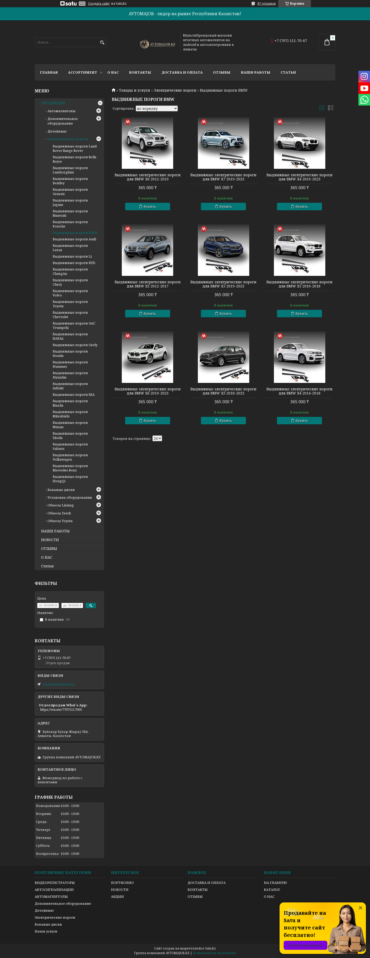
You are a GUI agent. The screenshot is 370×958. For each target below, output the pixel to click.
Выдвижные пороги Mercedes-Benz (70, 467)
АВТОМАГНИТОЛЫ (51, 896)
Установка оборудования (70, 497)
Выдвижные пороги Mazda (70, 403)
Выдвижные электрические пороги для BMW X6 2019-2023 (148, 391)
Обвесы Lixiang (61, 505)
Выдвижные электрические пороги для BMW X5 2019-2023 (223, 284)
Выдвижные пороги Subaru (70, 446)
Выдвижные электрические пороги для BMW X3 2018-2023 (223, 391)
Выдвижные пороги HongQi (70, 478)
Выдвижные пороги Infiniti (70, 385)
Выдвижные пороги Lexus (70, 247)
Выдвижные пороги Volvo (70, 292)
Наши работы (255, 72)
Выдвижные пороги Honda (70, 353)
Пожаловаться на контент (214, 953)
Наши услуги (46, 931)
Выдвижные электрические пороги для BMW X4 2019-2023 (299, 177)
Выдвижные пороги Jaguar (70, 202)
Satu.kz (210, 948)
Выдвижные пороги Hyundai (70, 375)
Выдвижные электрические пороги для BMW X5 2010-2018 (299, 284)
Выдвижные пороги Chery (70, 282)
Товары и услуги (134, 90)
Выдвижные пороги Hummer (70, 364)
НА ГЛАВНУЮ (275, 882)
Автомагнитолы (62, 111)
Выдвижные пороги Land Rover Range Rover (75, 148)
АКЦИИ (117, 896)
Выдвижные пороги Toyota (70, 303)
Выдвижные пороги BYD (74, 262)
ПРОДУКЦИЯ (53, 103)
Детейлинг (57, 131)
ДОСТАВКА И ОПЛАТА (207, 882)
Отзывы (221, 72)
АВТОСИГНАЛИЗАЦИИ (54, 889)
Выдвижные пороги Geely (75, 344)
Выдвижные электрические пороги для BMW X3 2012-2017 (148, 284)
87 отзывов (266, 3)
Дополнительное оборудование (63, 121)
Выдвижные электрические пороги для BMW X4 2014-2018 (299, 391)
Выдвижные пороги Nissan (70, 424)
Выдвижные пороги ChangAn (70, 271)
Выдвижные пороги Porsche (70, 223)
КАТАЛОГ (272, 889)
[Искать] (102, 42)
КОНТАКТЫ (198, 889)
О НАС (46, 557)
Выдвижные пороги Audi (74, 239)
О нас (113, 72)
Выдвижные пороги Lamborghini (70, 169)
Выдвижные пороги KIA (74, 394)
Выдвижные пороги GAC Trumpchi (74, 325)
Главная (49, 72)
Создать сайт (99, 3)
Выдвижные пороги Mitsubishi (70, 413)
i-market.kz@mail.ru (58, 684)
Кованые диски (61, 489)
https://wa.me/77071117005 (61, 709)
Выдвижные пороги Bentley (70, 180)
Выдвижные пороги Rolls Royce (74, 159)
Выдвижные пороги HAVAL (70, 336)
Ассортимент (82, 72)
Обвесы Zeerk (59, 513)
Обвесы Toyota (60, 520)
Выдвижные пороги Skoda (70, 435)
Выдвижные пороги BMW (75, 232)
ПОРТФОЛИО (122, 882)
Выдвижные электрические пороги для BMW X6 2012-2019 (148, 177)
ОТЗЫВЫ (49, 548)
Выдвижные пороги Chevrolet (70, 314)
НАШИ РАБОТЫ (55, 531)
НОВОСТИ (50, 540)
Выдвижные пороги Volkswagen (70, 457)
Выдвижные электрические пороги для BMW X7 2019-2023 (223, 177)
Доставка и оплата (182, 72)
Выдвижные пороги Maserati (70, 213)
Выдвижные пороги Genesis (70, 191)
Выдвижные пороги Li (72, 256)
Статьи (288, 72)
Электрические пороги (175, 90)
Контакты (140, 72)
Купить (150, 206)
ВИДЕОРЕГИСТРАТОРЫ (55, 882)
